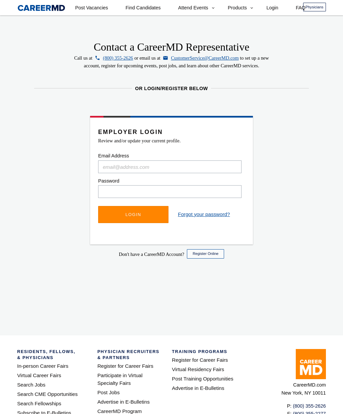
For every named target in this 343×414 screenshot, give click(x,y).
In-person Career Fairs (42, 366)
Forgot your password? (204, 214)
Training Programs (199, 351)
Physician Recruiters (129, 354)
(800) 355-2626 (118, 58)
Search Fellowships (39, 403)
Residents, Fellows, (51, 354)
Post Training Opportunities (202, 379)
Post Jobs (108, 392)
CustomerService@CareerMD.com (204, 58)
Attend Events (193, 7)
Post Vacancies (91, 7)
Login (272, 7)
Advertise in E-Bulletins (123, 402)
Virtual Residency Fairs (198, 369)
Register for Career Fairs (125, 366)
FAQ (300, 7)
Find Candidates (143, 7)
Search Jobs (31, 385)
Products (237, 7)
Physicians (314, 7)
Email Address (113, 155)
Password (108, 181)
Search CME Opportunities (47, 394)
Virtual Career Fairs (39, 375)
